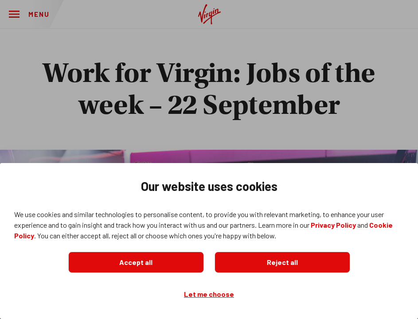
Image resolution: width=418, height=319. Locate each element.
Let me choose (209, 294)
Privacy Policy (333, 225)
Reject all (282, 262)
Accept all (135, 262)
